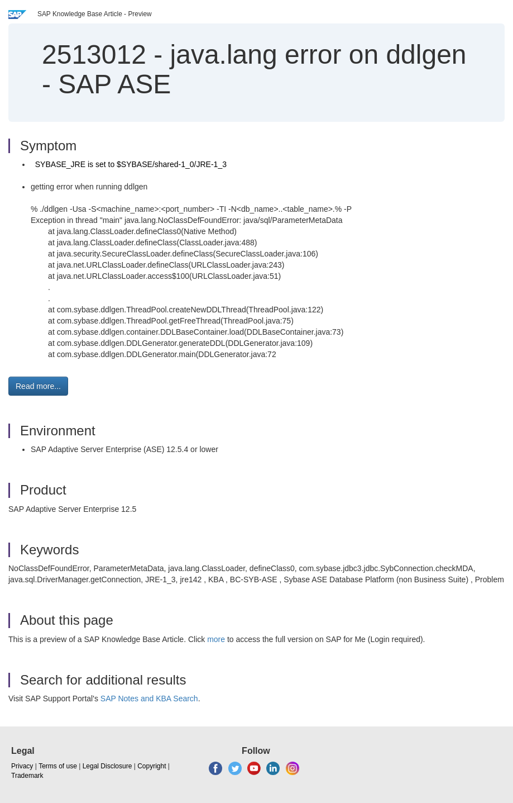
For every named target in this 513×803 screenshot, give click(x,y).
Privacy (22, 766)
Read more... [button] (38, 386)
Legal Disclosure (107, 766)
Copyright (151, 766)
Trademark (27, 776)
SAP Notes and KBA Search (149, 698)
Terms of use (58, 766)
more (216, 639)
